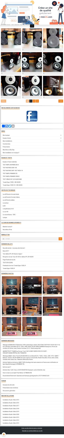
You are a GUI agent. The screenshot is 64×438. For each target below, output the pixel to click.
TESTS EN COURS (8, 262)
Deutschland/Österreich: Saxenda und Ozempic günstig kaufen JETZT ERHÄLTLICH (26, 375)
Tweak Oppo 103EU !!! (9, 268)
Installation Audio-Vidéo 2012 (11, 417)
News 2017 (6, 251)
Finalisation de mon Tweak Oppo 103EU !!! (14, 265)
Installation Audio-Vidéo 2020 (11, 414)
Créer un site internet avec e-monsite (31, 428)
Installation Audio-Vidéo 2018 (11, 408)
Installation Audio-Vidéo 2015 (11, 400)
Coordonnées (6, 144)
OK (60, 239)
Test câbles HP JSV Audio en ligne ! (12, 254)
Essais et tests (7, 138)
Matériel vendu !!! (7, 226)
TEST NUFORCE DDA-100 (10, 167)
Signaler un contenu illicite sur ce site (32, 430)
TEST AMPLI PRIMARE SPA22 (11, 176)
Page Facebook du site (9, 259)
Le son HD (5, 211)
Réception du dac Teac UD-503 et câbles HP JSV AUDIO (18, 256)
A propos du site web (8, 385)
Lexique (5, 217)
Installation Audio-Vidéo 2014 (11, 423)
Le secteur (6, 203)
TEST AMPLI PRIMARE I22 (10, 173)
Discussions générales (9, 390)
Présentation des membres (10, 387)
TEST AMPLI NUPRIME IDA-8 (11, 164)
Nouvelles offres (7, 229)
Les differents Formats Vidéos (11, 197)
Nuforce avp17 (7, 367)
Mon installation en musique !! (11, 152)
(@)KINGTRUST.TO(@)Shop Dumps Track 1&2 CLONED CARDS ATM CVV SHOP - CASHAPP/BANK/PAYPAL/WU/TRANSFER (25, 352)
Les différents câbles (9, 200)
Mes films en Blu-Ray (8, 149)
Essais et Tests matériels (10, 162)
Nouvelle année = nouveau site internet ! (14, 248)
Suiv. (60, 101)
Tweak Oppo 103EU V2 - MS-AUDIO (12, 185)
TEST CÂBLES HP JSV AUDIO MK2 (12, 179)
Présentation (6, 147)
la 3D (4, 206)
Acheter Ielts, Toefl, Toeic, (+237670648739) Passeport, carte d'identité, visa (24, 370)
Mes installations (7, 141)
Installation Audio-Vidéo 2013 (11, 420)
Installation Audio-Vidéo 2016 (11, 402)
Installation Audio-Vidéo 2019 (11, 411)
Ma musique (6, 135)
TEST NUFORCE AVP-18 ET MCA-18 (13, 170)
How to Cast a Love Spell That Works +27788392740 (17, 373)
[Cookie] (4, 434)
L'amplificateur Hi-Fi (8, 208)
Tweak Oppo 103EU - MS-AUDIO (12, 182)
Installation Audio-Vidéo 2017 (11, 405)
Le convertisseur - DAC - (9, 214)
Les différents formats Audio (11, 194)
